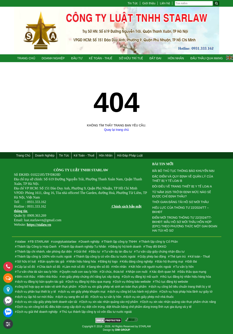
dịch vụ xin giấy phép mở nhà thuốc (149, 297)
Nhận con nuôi (137, 271)
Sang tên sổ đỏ (99, 266)
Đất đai (155, 58)
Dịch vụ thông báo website (133, 281)
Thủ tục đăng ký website (171, 281)
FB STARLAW (39, 241)
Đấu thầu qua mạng (206, 58)
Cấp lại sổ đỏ (26, 266)
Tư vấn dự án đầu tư (118, 251)
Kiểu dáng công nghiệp (137, 261)
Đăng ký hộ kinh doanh (125, 246)
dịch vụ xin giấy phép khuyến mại (82, 291)
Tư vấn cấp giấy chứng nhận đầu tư (160, 251)
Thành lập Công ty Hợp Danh (37, 246)
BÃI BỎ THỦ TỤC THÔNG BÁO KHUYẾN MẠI (183, 171)
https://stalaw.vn (39, 224)
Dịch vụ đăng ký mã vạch (141, 276)
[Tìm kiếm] (216, 3)
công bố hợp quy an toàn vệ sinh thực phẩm (46, 286)
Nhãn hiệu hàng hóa (82, 261)
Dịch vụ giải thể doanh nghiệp (37, 311)
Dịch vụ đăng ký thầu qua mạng (89, 281)
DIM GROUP (122, 329)
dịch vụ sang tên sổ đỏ (72, 297)
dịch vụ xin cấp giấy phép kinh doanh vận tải (47, 301)
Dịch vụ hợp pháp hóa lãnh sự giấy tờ (186, 291)
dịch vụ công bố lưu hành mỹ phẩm (133, 291)
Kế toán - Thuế (101, 58)
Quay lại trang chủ (116, 129)
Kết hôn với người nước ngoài (151, 266)
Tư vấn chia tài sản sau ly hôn (37, 271)
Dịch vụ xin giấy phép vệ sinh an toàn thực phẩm (113, 286)
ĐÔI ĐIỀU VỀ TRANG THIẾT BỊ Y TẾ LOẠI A (182, 186)
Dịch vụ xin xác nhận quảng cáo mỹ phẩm (109, 301)
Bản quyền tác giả (52, 261)
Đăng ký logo (109, 261)
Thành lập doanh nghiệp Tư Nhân (83, 246)
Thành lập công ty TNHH (120, 241)
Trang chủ (26, 58)
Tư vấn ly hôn (184, 266)
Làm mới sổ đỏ (74, 266)
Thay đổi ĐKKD (155, 246)
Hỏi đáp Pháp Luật (130, 155)
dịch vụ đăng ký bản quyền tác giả (40, 281)
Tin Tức (133, 3)
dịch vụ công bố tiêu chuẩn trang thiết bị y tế (181, 286)
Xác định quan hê (163, 271)
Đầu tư (76, 58)
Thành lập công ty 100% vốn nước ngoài (44, 256)
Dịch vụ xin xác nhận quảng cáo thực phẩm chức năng (179, 301)
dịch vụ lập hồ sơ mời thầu (35, 297)
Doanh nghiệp (53, 58)
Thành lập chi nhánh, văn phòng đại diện (44, 251)
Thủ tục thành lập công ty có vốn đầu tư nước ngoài (97, 311)
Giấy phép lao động (153, 256)
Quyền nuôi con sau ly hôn (79, 271)
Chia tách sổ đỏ (49, 266)
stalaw (21, 241)
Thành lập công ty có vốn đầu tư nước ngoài (105, 256)
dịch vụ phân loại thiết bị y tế (36, 291)
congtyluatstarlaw (64, 241)
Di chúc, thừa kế (113, 271)
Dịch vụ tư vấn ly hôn (106, 297)
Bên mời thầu (26, 276)
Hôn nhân (176, 58)
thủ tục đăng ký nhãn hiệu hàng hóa (186, 276)
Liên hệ (165, 3)
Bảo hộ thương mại (170, 261)
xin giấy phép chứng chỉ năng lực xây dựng (91, 276)
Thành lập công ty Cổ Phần (159, 241)
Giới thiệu (148, 3)
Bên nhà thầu (48, 276)
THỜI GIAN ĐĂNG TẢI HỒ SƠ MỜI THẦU (180, 202)
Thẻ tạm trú (178, 256)
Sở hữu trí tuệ (131, 58)
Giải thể (81, 251)
